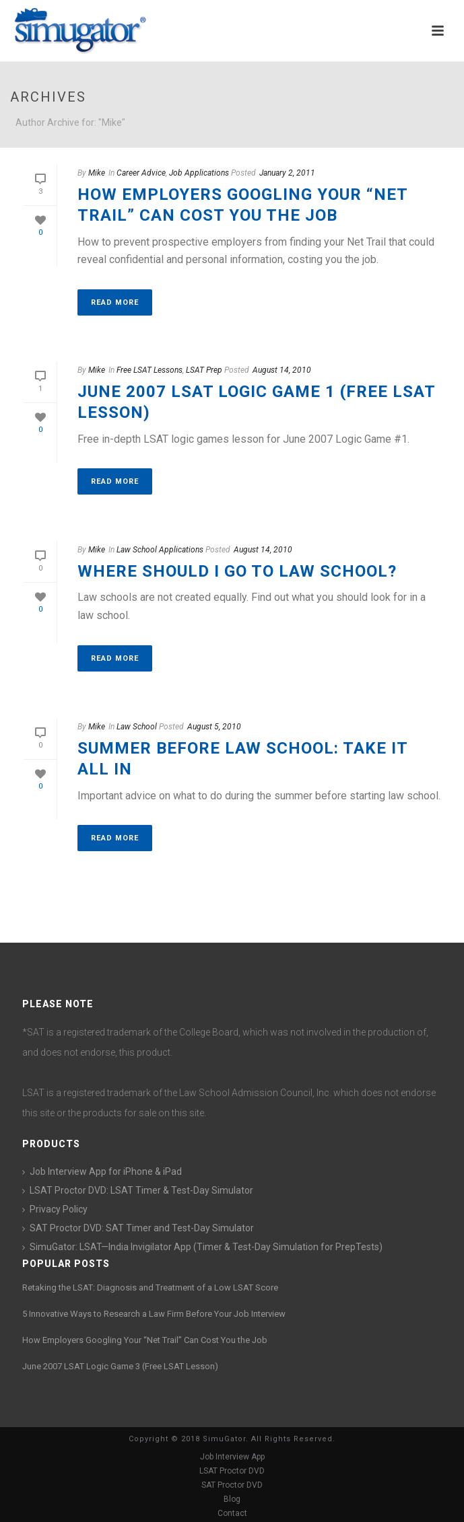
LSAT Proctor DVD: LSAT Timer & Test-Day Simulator (141, 1190)
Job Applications (199, 173)
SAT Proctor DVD (232, 1485)
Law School (137, 726)
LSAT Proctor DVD (232, 1471)
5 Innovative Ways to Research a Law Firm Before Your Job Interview (154, 1314)
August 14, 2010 (282, 370)
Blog (232, 1499)
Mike (96, 173)
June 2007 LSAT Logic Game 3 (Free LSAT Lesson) (120, 1366)
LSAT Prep (204, 370)
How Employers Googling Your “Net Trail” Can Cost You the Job (144, 1340)
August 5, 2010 (214, 726)
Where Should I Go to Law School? (237, 571)
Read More (115, 302)
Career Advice (141, 173)
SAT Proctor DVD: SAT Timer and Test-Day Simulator (142, 1228)
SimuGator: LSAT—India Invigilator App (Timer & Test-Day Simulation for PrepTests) (206, 1246)
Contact (232, 1513)
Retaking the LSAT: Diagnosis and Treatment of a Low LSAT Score (150, 1287)
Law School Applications (160, 549)
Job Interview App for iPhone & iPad (106, 1171)
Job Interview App (232, 1456)
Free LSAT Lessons (150, 370)
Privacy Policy (59, 1209)
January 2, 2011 (287, 173)
